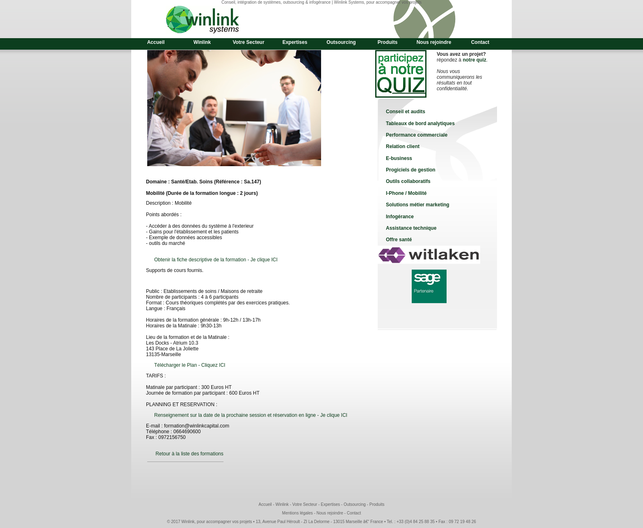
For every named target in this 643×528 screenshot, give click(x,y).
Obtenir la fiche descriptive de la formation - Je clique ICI (216, 260)
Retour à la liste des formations (189, 454)
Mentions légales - (299, 513)
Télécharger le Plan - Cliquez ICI (189, 365)
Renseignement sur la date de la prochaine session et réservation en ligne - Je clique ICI (250, 415)
